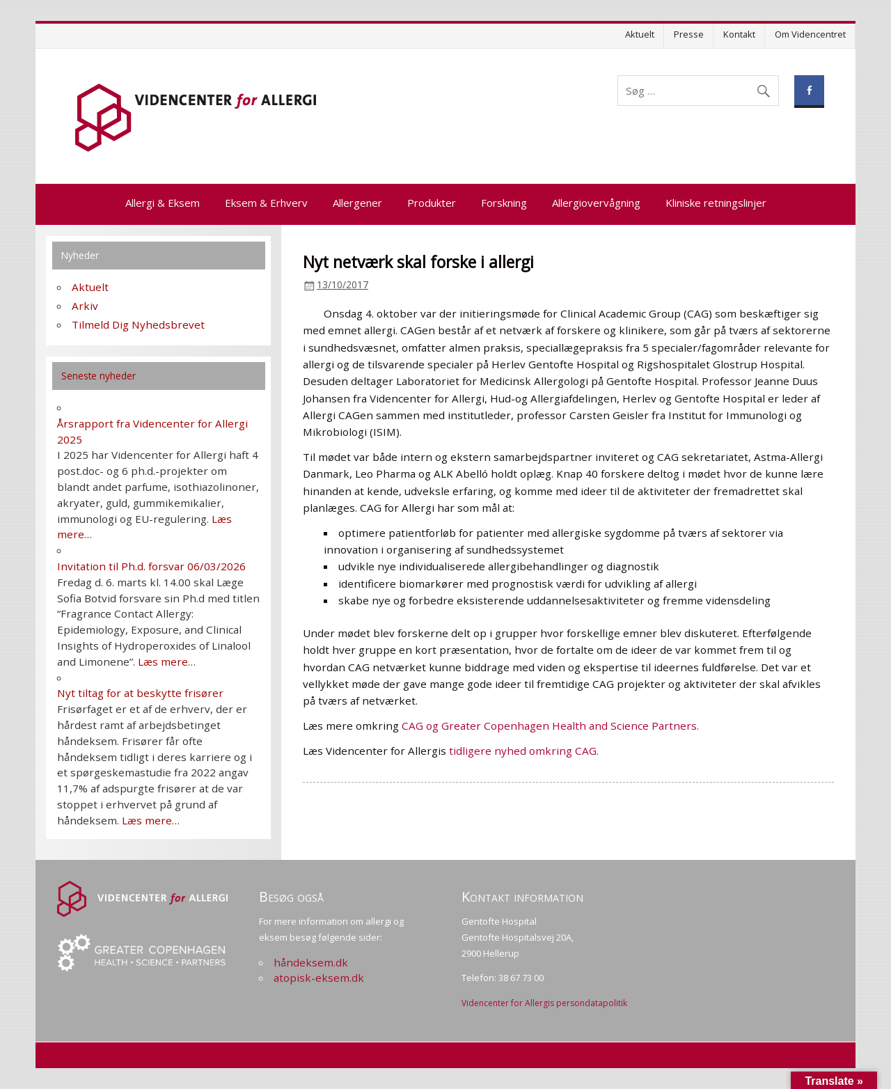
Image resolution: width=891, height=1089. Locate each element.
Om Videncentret (810, 34)
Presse (689, 34)
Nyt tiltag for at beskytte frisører (140, 693)
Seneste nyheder (98, 375)
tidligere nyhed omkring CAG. (524, 751)
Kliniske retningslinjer (715, 203)
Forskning (504, 203)
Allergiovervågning (596, 203)
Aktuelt (639, 34)
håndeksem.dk (311, 962)
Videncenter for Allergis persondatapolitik (544, 1003)
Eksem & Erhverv (266, 203)
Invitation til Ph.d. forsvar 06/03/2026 (151, 566)
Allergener (357, 203)
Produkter (431, 203)
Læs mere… (167, 661)
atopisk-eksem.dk (319, 978)
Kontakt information (522, 896)
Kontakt (739, 34)
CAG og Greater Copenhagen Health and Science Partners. (550, 725)
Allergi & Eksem (162, 203)
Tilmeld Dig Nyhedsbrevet (138, 324)
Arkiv (85, 306)
